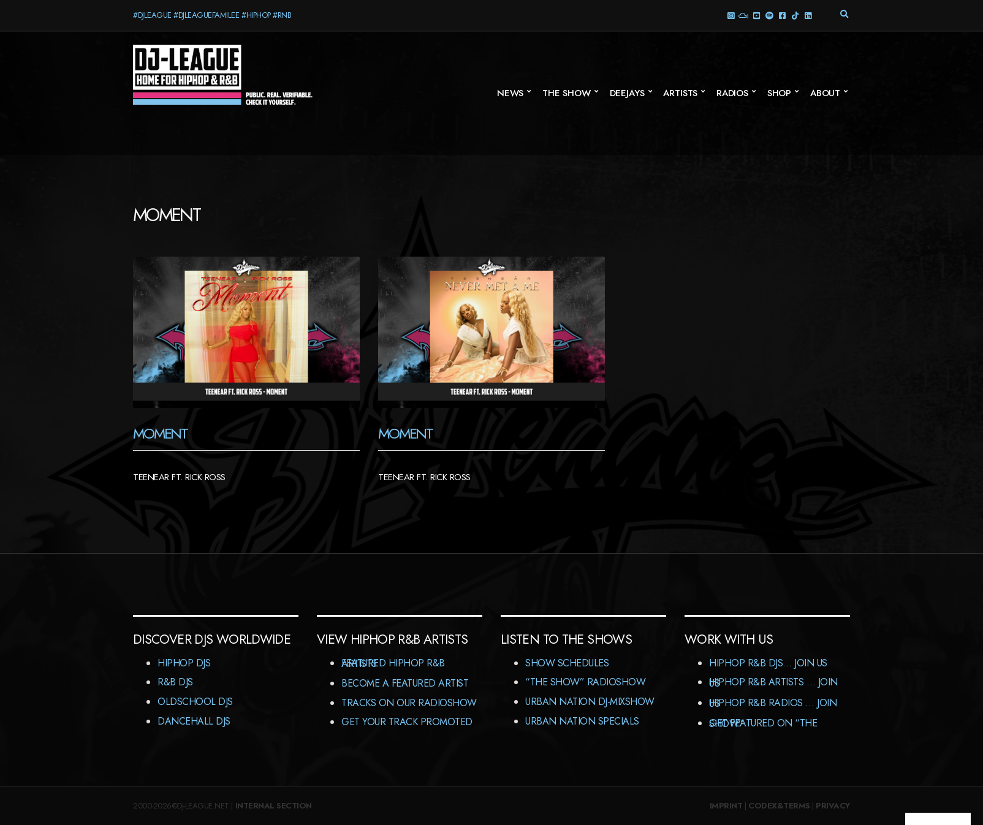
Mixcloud (743, 15)
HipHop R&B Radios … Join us (773, 703)
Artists (680, 93)
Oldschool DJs (195, 702)
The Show (566, 93)
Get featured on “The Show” (763, 723)
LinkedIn (807, 15)
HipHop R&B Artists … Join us (773, 682)
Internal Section (273, 806)
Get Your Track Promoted (407, 722)
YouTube (756, 15)
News (510, 93)
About (825, 93)
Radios (732, 93)
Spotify (769, 15)
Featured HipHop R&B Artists (393, 663)
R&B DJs (175, 682)
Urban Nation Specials (582, 721)
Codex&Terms (779, 806)
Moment (160, 433)
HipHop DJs (184, 663)
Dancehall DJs (194, 721)
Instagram (730, 15)
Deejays (627, 93)
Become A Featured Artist (404, 683)
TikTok (795, 15)
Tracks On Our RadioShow (409, 703)
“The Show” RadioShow (585, 682)
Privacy (833, 806)
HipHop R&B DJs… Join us (768, 663)
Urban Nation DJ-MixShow (590, 702)
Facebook (782, 15)
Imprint (726, 806)
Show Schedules (567, 663)
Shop (779, 93)
